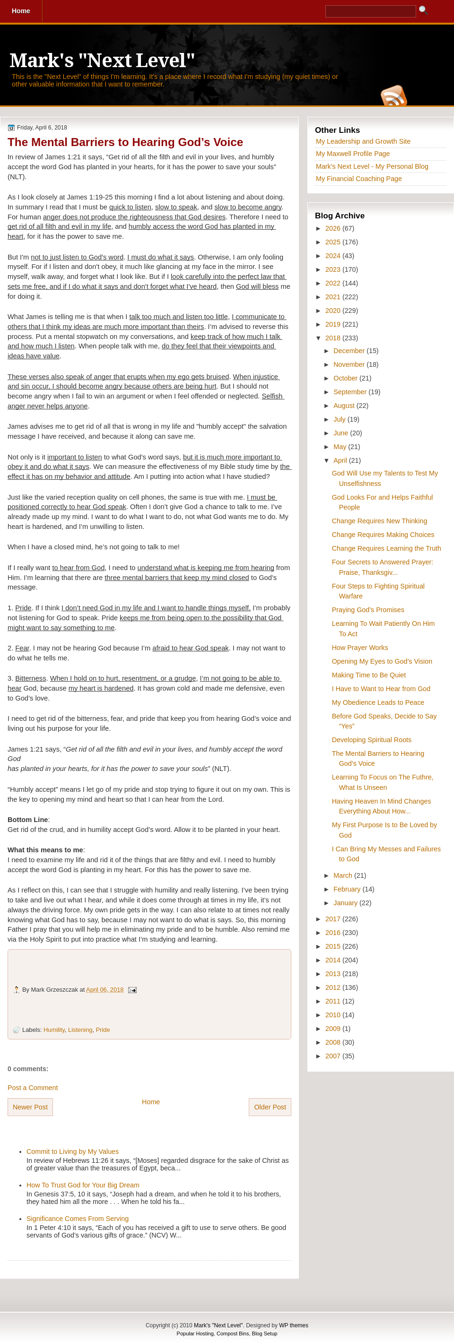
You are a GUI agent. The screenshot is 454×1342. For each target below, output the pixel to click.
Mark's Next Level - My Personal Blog (372, 166)
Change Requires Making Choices (383, 534)
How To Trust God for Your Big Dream (83, 1185)
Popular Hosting (195, 1333)
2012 (333, 987)
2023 (333, 269)
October (346, 378)
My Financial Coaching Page (359, 178)
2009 (333, 1028)
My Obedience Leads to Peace (378, 702)
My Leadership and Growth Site (363, 141)
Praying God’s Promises (368, 610)
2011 (333, 1001)
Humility (54, 1029)
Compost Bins (233, 1333)
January (346, 903)
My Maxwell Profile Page (353, 153)
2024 (333, 256)
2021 (333, 297)
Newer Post (30, 1107)
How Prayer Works (360, 647)
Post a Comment (33, 1087)
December (350, 351)
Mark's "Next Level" (102, 61)
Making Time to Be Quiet (369, 675)
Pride (103, 1029)
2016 (333, 932)
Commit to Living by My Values (72, 1151)
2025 (333, 242)
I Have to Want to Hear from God (381, 689)
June (341, 433)
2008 (333, 1042)
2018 (333, 338)
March (343, 875)
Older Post (270, 1107)
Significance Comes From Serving (77, 1218)
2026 (333, 228)
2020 (333, 310)
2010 (333, 1015)
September (350, 392)
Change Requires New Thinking (380, 521)
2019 (333, 324)
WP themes (293, 1325)
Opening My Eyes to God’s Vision (382, 661)
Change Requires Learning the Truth (386, 548)
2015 (333, 946)
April (341, 460)
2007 (333, 1056)
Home (151, 1102)
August (344, 405)
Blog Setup (265, 1333)
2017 (333, 919)
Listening (80, 1029)
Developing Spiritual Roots (371, 740)
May (340, 446)
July (340, 419)
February (347, 889)
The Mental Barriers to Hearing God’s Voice (125, 142)
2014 (333, 960)
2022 (333, 283)
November (350, 364)
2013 (333, 974)
